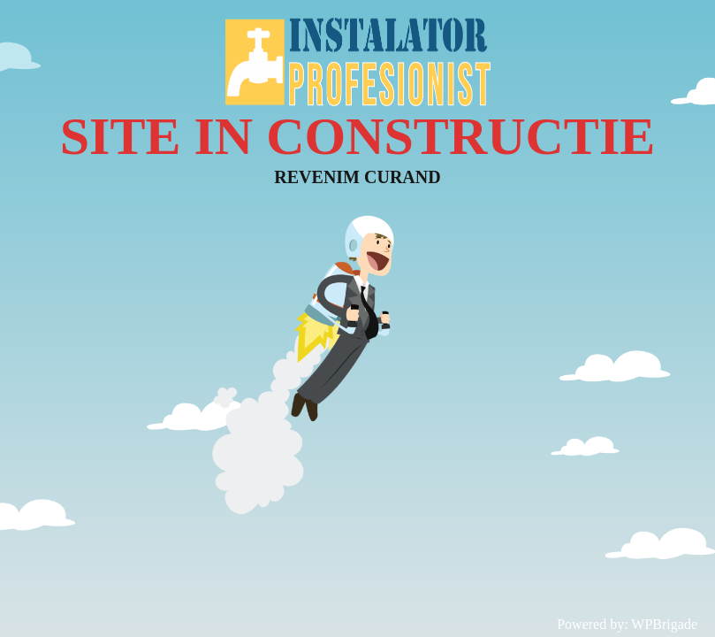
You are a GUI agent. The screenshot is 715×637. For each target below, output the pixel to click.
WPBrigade (664, 624)
